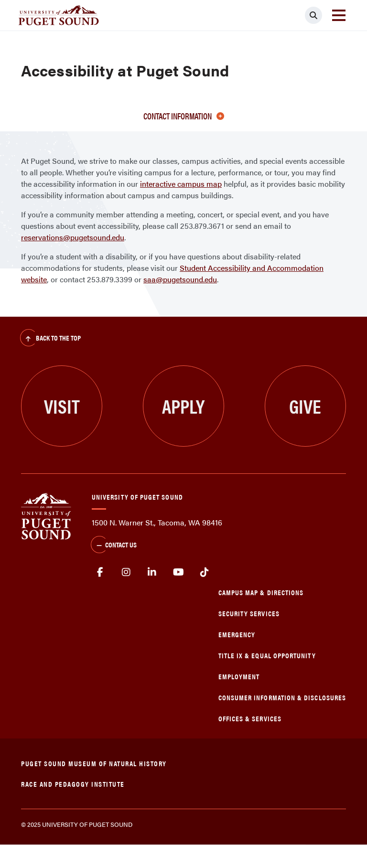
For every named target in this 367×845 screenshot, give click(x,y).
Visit (62, 405)
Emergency (237, 634)
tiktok (204, 572)
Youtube (178, 572)
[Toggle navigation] (338, 15)
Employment (239, 676)
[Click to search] (313, 15)
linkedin (152, 572)
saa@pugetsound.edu (180, 279)
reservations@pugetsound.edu (72, 237)
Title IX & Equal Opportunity (267, 655)
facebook (100, 572)
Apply (183, 405)
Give (305, 405)
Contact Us (114, 545)
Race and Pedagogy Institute (73, 784)
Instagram (126, 572)
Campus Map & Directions (261, 592)
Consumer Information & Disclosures (282, 697)
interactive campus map (181, 183)
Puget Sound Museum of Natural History (94, 763)
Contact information (183, 116)
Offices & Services (249, 718)
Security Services (249, 613)
